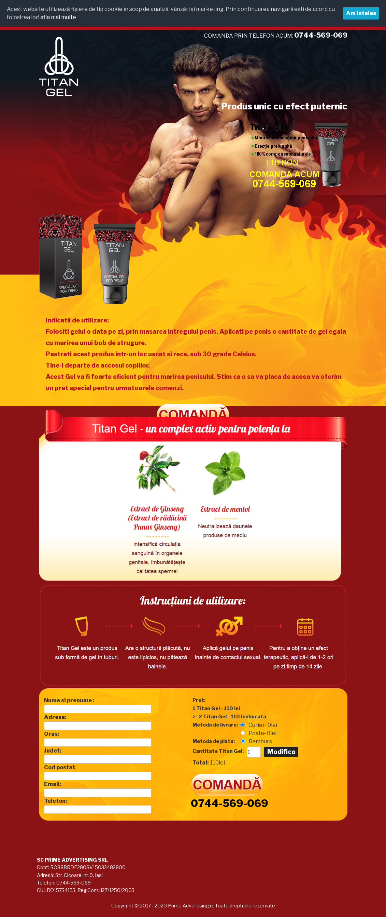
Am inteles (361, 13)
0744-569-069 (229, 803)
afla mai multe (58, 17)
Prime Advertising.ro (191, 905)
